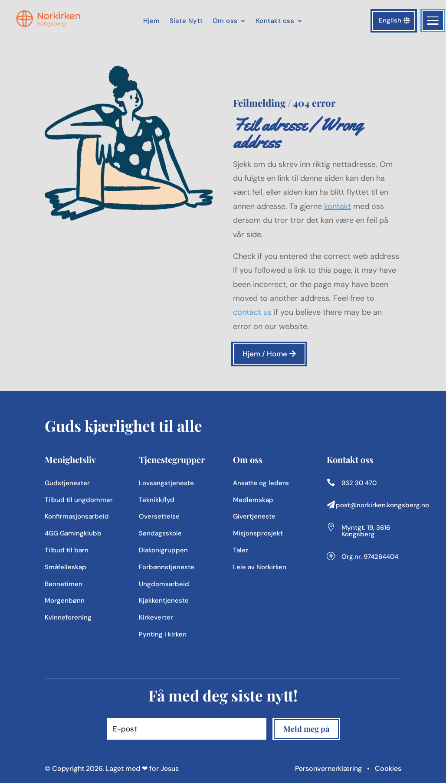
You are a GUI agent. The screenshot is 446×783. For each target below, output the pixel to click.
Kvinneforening (68, 617)
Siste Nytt (186, 21)
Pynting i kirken (163, 634)
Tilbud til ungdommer (79, 500)
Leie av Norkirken (259, 567)
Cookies (388, 768)
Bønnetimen (63, 584)
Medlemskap (253, 500)
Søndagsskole (160, 533)
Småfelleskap (65, 567)
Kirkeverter (156, 617)
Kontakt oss (275, 21)
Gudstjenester (67, 483)
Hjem (151, 21)
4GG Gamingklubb (73, 533)
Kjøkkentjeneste (164, 600)
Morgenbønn (65, 600)
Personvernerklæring (329, 768)
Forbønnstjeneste (166, 567)
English (390, 20)
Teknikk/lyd (156, 500)
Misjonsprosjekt (258, 533)
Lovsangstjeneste (166, 483)
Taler (240, 550)
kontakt (337, 206)
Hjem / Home (265, 354)
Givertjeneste (254, 516)
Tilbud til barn (67, 550)
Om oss (225, 21)
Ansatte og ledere (261, 483)
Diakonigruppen (163, 550)
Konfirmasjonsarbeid (77, 516)
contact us (252, 312)
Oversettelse (159, 516)
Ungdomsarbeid (164, 584)
